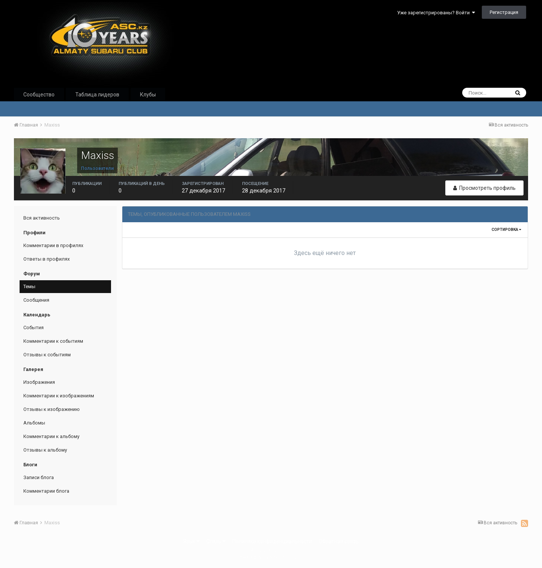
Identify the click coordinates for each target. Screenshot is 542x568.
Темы (29, 286)
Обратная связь (339, 541)
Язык (191, 541)
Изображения (39, 382)
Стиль (215, 541)
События (33, 327)
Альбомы (34, 423)
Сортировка (506, 230)
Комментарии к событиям (53, 341)
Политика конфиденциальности (272, 541)
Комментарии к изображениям (58, 396)
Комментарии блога (46, 491)
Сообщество (39, 95)
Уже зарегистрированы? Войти (436, 12)
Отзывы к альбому (45, 450)
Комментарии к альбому (51, 436)
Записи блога (38, 477)
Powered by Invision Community (271, 557)
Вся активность (41, 218)
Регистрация (504, 12)
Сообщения (36, 300)
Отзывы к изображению (51, 409)
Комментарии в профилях (53, 245)
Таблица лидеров (97, 95)
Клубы (148, 95)
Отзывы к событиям (47, 354)
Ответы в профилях (46, 259)
